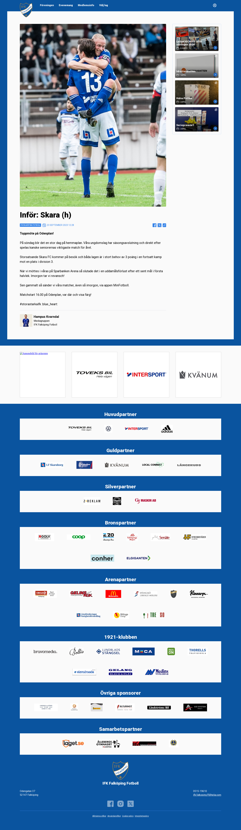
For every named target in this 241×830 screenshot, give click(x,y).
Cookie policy (128, 816)
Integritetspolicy (142, 816)
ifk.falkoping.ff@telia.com (207, 794)
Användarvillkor (114, 816)
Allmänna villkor (99, 816)
